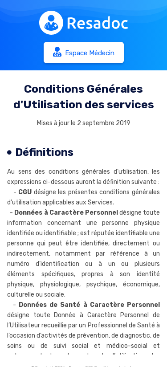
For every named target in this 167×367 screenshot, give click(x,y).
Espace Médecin (83, 52)
